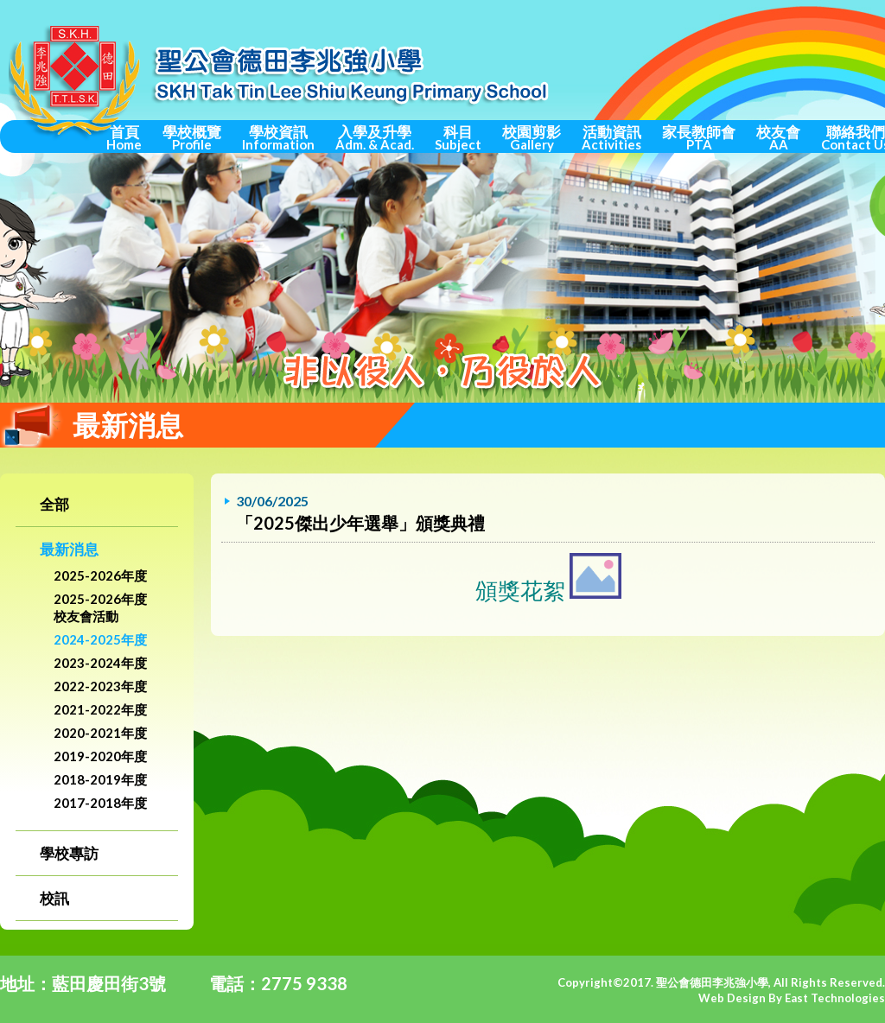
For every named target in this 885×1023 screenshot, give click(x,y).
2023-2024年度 (100, 662)
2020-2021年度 (100, 732)
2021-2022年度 (100, 709)
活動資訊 (611, 137)
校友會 (778, 137)
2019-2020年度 (100, 756)
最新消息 (69, 549)
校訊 (54, 898)
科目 (458, 137)
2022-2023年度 (100, 686)
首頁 (124, 137)
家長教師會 (698, 137)
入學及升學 (374, 137)
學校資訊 (278, 137)
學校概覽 (191, 137)
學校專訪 (69, 853)
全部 (54, 504)
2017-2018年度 (100, 802)
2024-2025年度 (100, 639)
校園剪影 (531, 137)
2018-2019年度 (100, 779)
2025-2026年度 (100, 575)
